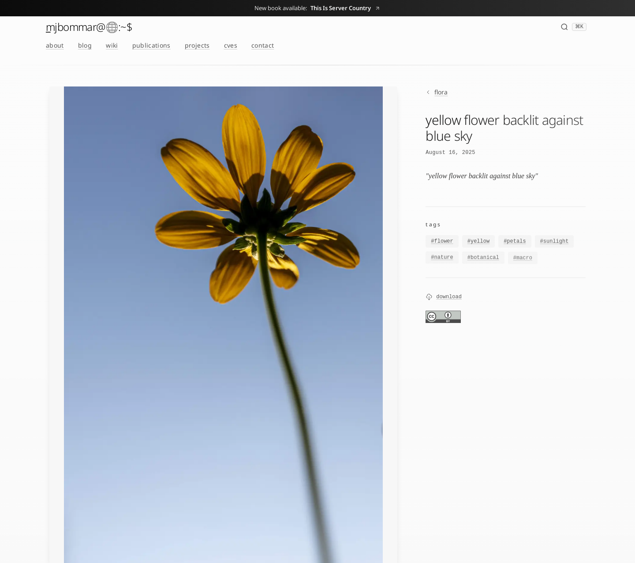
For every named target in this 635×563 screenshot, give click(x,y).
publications (151, 45)
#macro (522, 261)
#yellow (478, 242)
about (55, 45)
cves (230, 45)
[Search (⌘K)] (573, 27)
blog (85, 45)
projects (197, 45)
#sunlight (554, 242)
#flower (442, 242)
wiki (112, 45)
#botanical (483, 260)
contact (262, 45)
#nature (442, 259)
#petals (515, 242)
